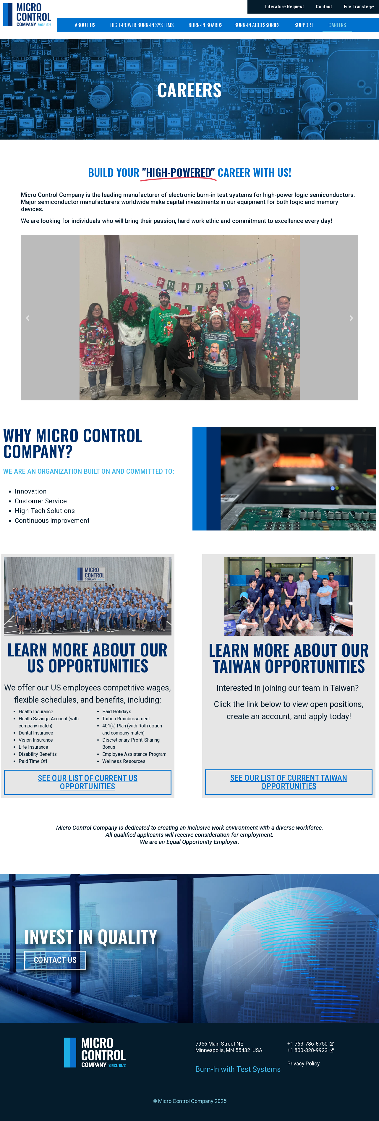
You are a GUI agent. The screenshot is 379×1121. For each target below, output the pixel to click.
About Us (86, 25)
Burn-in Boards (206, 25)
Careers (337, 25)
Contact (324, 6)
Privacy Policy (303, 1063)
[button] (27, 317)
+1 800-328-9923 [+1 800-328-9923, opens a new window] (310, 1050)
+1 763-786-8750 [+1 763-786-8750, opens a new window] (310, 1044)
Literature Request (284, 6)
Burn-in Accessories (258, 25)
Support (305, 25)
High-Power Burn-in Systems (143, 25)
